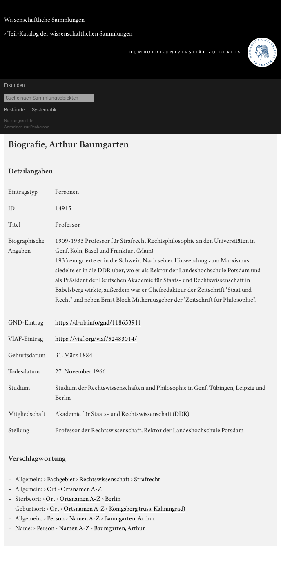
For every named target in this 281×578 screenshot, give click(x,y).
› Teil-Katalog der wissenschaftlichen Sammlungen (68, 32)
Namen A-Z (84, 517)
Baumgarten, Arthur (129, 517)
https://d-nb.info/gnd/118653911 (98, 321)
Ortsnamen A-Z (81, 488)
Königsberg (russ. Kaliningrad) (147, 507)
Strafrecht (147, 478)
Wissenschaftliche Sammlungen (44, 18)
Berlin (112, 498)
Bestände (14, 110)
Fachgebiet (61, 478)
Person (56, 517)
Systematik (44, 110)
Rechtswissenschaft (104, 478)
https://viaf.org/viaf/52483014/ (96, 337)
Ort (51, 488)
